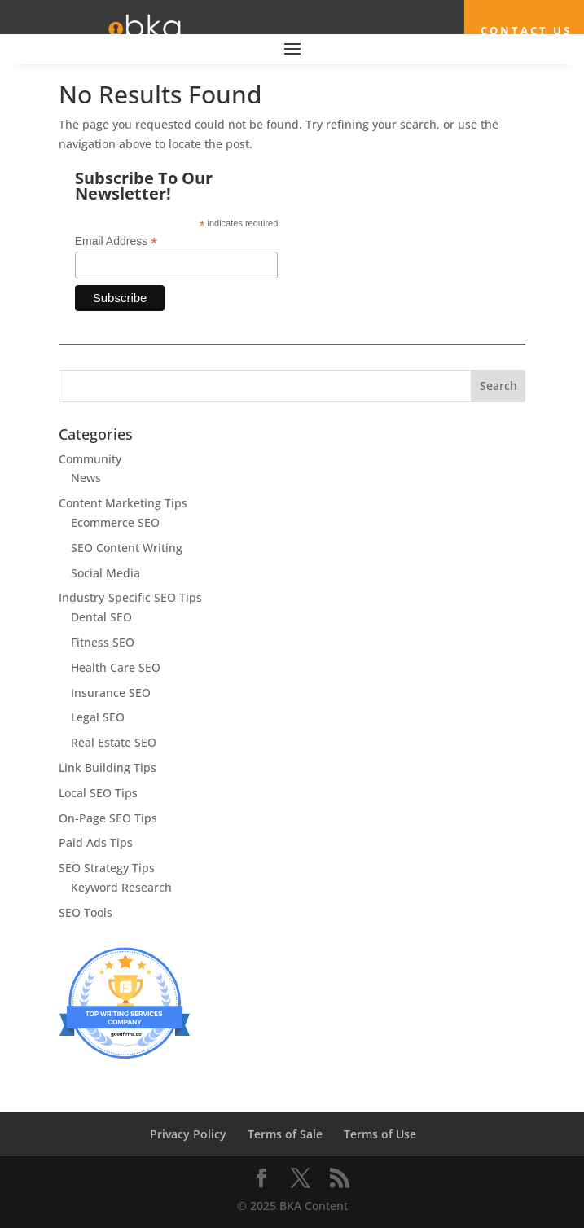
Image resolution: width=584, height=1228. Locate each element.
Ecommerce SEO (115, 522)
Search (498, 385)
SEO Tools (85, 912)
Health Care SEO (115, 667)
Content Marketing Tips (123, 503)
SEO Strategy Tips (107, 867)
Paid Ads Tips (96, 842)
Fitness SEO (102, 642)
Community (90, 459)
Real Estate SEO (113, 742)
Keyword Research (121, 887)
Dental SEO (101, 617)
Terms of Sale (285, 1134)
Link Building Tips (107, 767)
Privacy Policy (188, 1134)
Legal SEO (98, 717)
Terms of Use (380, 1134)
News (86, 477)
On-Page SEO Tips (108, 818)
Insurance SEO (111, 692)
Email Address (116, 241)
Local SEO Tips (98, 792)
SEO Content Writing (126, 547)
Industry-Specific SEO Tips (130, 597)
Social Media (105, 573)
